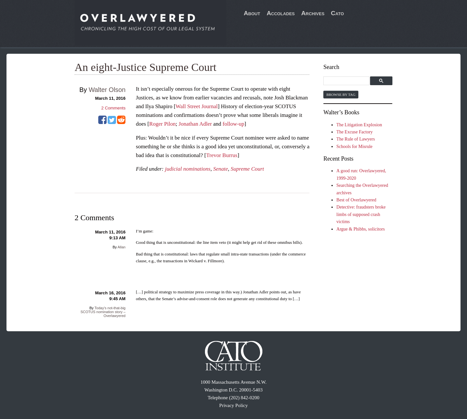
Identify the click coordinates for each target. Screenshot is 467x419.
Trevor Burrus (221, 155)
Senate (220, 169)
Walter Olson (107, 89)
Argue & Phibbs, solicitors (360, 229)
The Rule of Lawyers (355, 139)
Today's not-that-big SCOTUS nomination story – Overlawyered (103, 312)
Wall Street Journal (196, 106)
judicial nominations (187, 169)
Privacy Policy (233, 405)
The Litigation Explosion (359, 124)
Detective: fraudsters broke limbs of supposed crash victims (361, 214)
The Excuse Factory (354, 132)
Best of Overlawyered (356, 200)
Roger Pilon (162, 124)
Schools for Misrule (354, 146)
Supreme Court (247, 169)
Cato (337, 13)
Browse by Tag (340, 94)
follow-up (233, 124)
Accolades (281, 13)
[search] (347, 81)
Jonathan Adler (195, 124)
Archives (313, 13)
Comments (113, 108)
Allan (122, 247)
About (252, 13)
